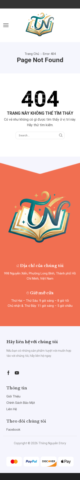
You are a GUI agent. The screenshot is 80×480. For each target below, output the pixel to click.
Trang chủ (32, 54)
